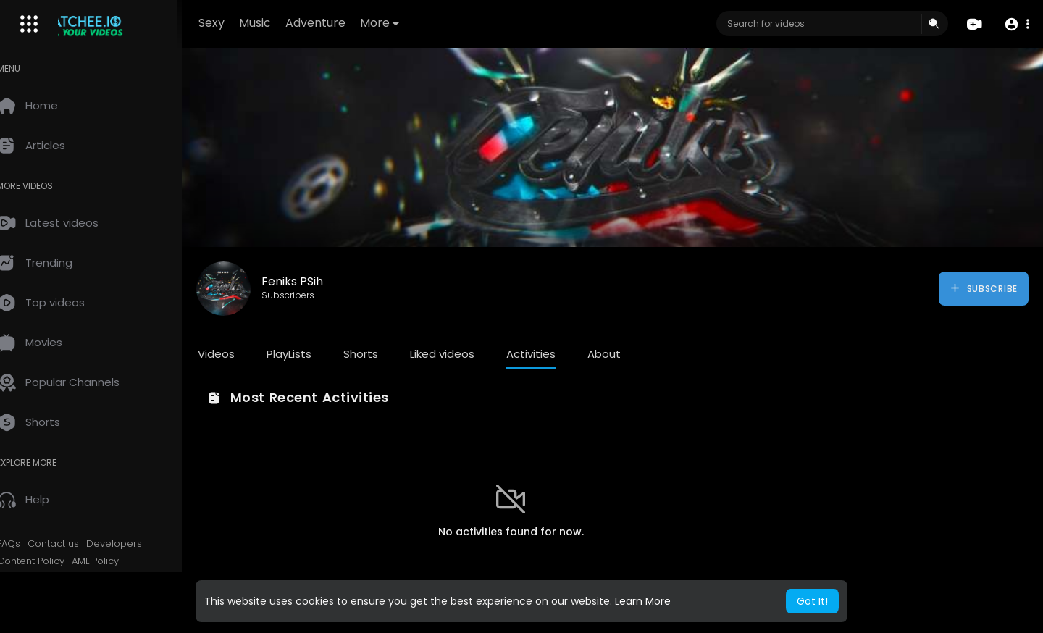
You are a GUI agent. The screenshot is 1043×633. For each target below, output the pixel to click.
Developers (135, 543)
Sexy (238, 22)
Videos (237, 353)
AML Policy (116, 561)
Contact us (74, 543)
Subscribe (983, 288)
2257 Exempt (102, 577)
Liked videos (463, 353)
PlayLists (310, 353)
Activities (552, 353)
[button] (1015, 24)
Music (281, 22)
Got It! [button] (812, 601)
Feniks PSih (313, 281)
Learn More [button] (643, 601)
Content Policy (51, 561)
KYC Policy (41, 577)
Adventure (341, 22)
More (405, 22)
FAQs (29, 543)
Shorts (381, 353)
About (625, 353)
